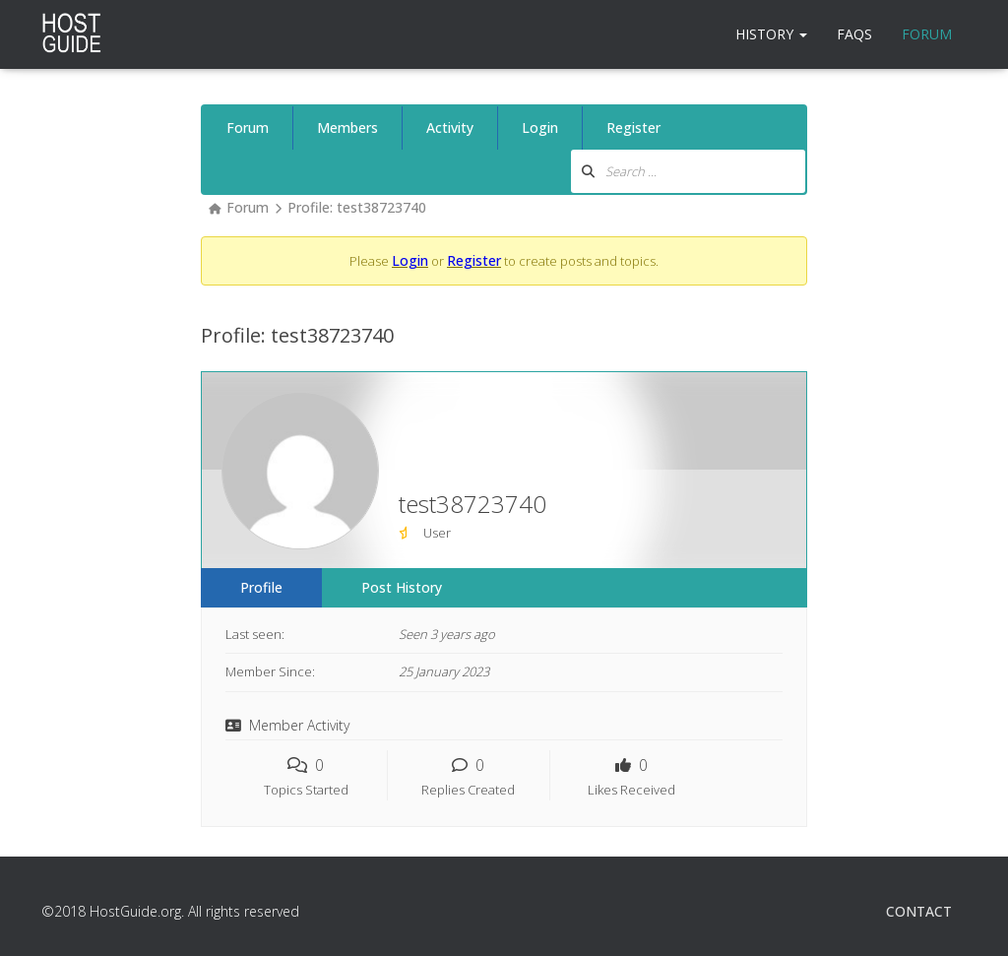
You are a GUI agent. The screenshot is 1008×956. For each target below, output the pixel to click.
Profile (261, 587)
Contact (919, 911)
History (771, 34)
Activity (449, 127)
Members (347, 127)
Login (540, 127)
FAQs (854, 34)
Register (633, 127)
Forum (927, 34)
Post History (401, 587)
